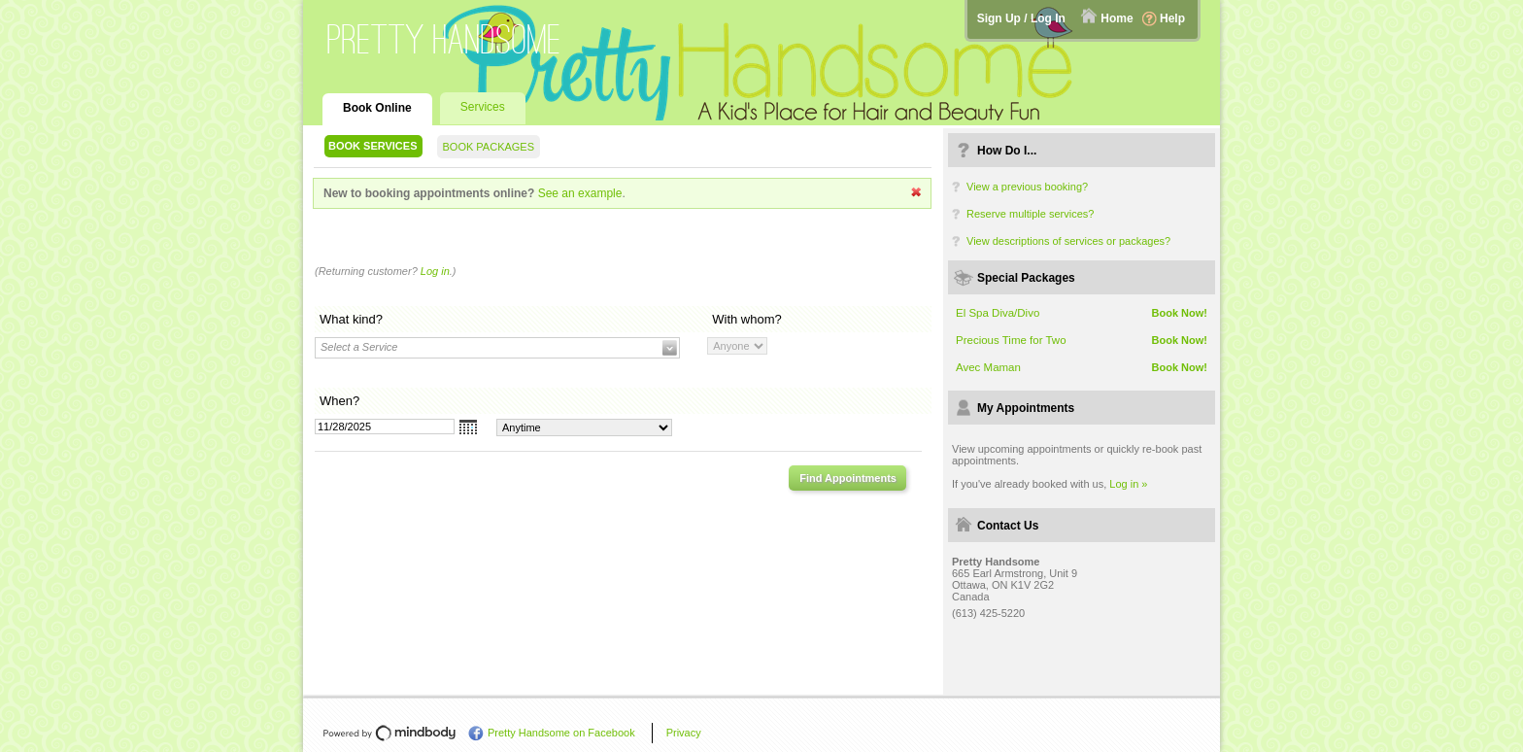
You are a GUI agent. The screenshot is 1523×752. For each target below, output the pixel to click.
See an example (580, 193)
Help (1172, 18)
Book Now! (1179, 313)
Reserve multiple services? (1030, 214)
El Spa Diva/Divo (997, 313)
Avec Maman (988, 367)
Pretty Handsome (444, 39)
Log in (435, 271)
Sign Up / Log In (1021, 18)
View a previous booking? (1027, 186)
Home (1116, 18)
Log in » (1128, 484)
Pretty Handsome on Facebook (561, 732)
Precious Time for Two (1011, 340)
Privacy (683, 732)
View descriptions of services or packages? (1068, 241)
